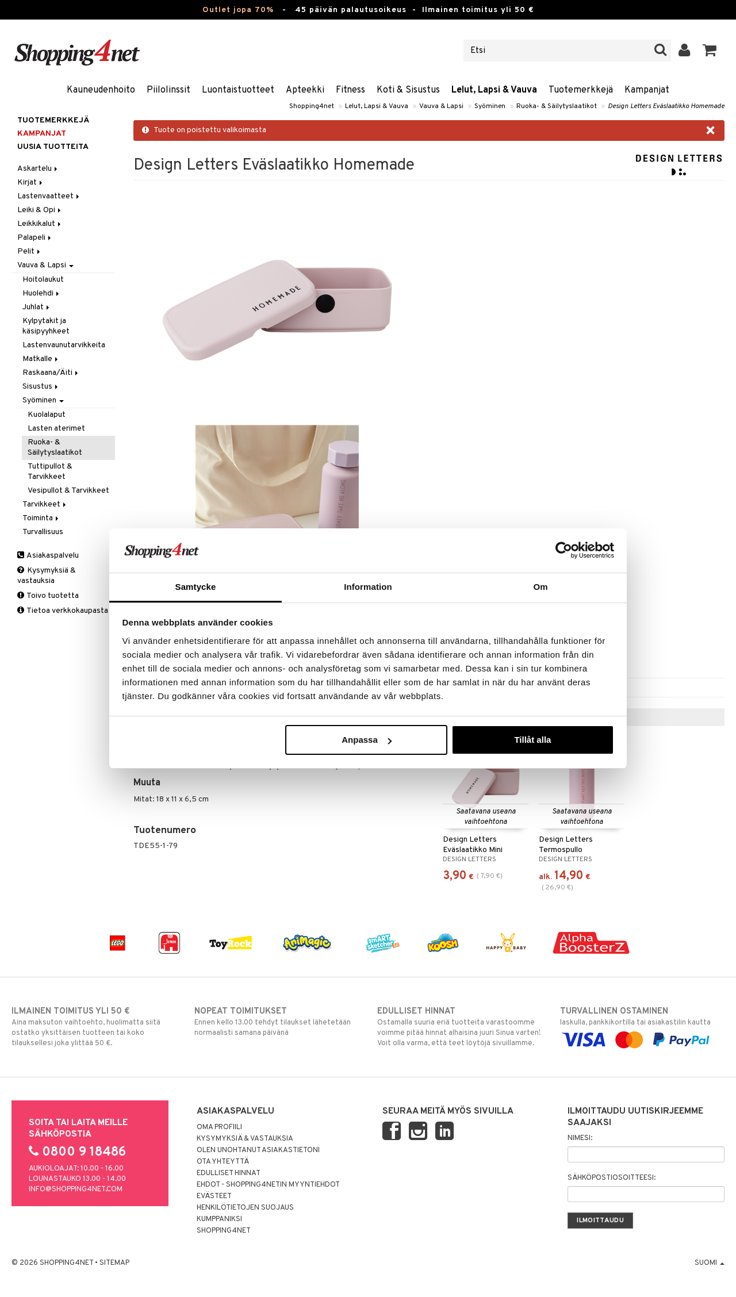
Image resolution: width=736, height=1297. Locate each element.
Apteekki (305, 90)
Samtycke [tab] (195, 587)
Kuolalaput (47, 415)
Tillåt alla (532, 740)
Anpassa (367, 740)
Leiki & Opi (40, 210)
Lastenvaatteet (49, 196)
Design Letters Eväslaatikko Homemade (666, 106)
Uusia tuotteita (53, 147)
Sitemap (114, 1263)
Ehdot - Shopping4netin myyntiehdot (268, 1184)
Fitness (350, 90)
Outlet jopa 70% (238, 10)
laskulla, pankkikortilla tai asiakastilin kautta (642, 1026)
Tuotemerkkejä (581, 90)
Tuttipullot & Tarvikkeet (50, 472)
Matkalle (41, 359)
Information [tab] (368, 587)
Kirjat (30, 182)
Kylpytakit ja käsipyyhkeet (46, 326)
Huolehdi (41, 293)
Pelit (29, 251)
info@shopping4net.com (75, 1189)
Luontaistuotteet (238, 90)
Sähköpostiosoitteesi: (612, 1178)
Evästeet (214, 1196)
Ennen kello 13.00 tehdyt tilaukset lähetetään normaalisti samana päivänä (276, 1022)
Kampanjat (646, 90)
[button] (710, 51)
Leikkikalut (40, 224)
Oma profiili (219, 1127)
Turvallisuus (42, 532)
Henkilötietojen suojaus (245, 1207)
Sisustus (41, 387)
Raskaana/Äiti (51, 373)
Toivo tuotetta (48, 596)
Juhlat (36, 307)
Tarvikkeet (45, 504)
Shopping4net (311, 106)
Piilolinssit (168, 90)
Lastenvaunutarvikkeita (63, 345)
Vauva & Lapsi (441, 106)
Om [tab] (540, 587)
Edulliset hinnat (228, 1173)
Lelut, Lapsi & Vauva (494, 90)
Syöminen (489, 106)
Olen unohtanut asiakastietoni (258, 1150)
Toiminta (41, 518)
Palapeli (35, 238)
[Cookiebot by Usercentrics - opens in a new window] (563, 550)
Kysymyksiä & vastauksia (46, 576)
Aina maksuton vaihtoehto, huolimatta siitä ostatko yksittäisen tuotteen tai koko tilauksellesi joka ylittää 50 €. (94, 1027)
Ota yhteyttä (223, 1161)
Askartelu (38, 169)
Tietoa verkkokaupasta (62, 611)
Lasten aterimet (56, 428)
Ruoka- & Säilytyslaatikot (556, 106)
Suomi (709, 1263)
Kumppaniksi (219, 1219)
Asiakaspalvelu (48, 556)
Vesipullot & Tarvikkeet (68, 491)
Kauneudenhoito (101, 90)
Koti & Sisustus (408, 90)
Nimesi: (580, 1138)
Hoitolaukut (43, 280)
